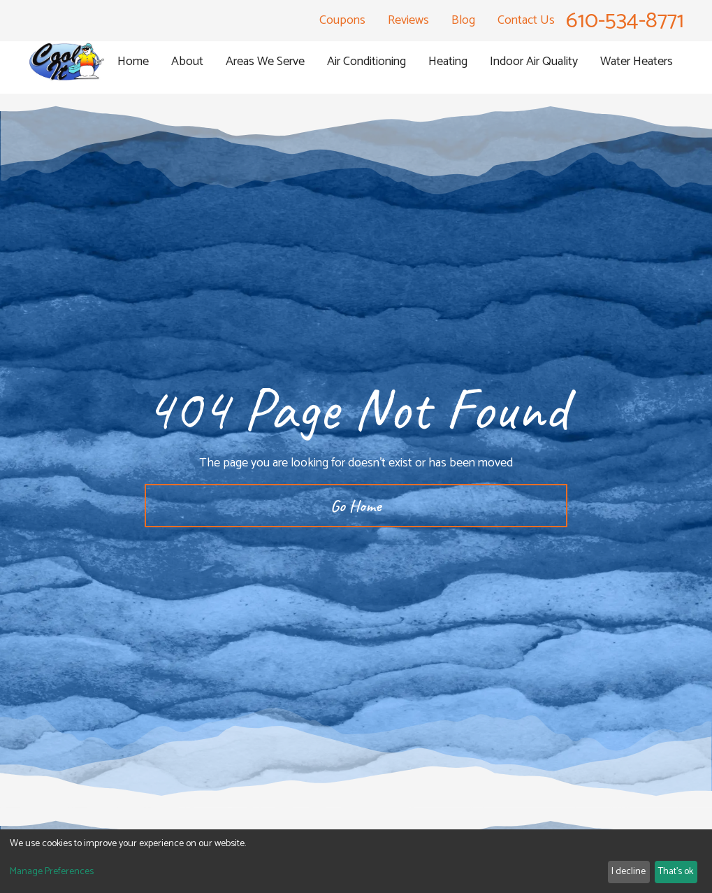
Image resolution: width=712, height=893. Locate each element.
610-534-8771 (625, 21)
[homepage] (67, 61)
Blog (463, 20)
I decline (628, 872)
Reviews (408, 20)
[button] (187, 62)
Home (133, 61)
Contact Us (526, 20)
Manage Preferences (52, 871)
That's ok (675, 872)
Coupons (342, 20)
